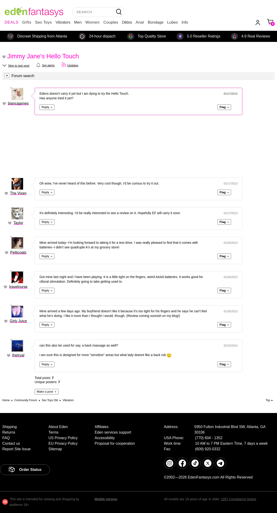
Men (78, 22)
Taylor (18, 223)
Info (184, 22)
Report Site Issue (16, 449)
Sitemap (55, 449)
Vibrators (63, 22)
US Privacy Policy (63, 438)
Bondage (155, 22)
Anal (140, 22)
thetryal (18, 355)
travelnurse (18, 287)
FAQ (6, 438)
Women (92, 22)
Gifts (26, 22)
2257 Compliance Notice (238, 499)
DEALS (11, 22)
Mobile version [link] (106, 499)
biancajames (18, 103)
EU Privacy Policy (63, 443)
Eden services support (113, 432)
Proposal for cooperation (115, 443)
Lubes (172, 22)
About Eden (58, 427)
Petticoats (18, 252)
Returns (8, 432)
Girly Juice (18, 321)
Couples (110, 22)
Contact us (11, 443)
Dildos (127, 22)
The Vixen (18, 193)
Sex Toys (43, 22)
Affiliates (101, 427)
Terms (53, 432)
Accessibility (105, 438)
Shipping (9, 427)
